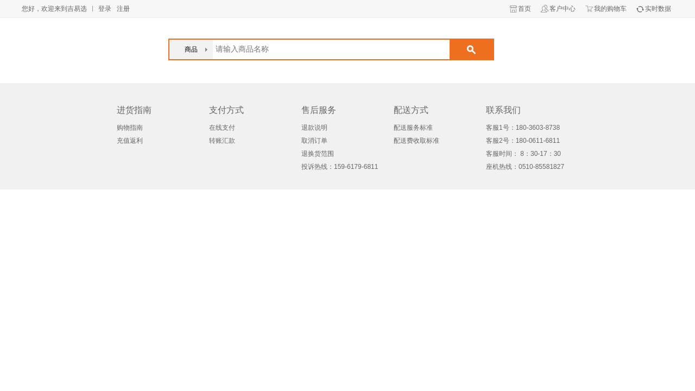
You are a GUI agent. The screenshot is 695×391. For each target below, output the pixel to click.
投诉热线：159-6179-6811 (339, 167)
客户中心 (562, 8)
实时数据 (658, 8)
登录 (104, 8)
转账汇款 (222, 140)
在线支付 (222, 127)
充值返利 (130, 140)
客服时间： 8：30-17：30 (523, 153)
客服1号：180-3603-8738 (523, 127)
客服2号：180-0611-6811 (523, 140)
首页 (524, 8)
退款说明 (314, 127)
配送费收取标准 (416, 140)
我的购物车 (610, 8)
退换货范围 (317, 153)
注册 (123, 8)
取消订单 (314, 140)
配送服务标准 (413, 127)
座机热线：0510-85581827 (525, 167)
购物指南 (130, 127)
